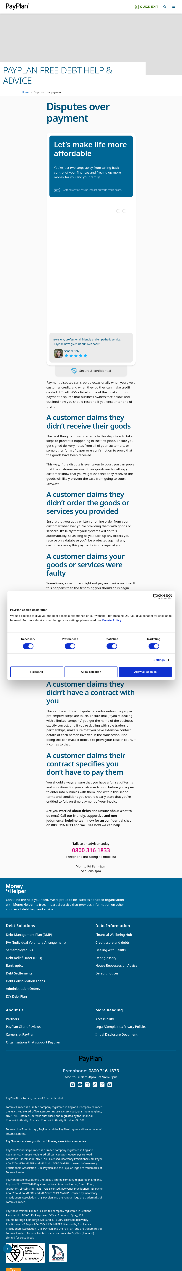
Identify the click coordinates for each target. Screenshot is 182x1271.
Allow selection (91, 671)
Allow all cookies (145, 671)
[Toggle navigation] (174, 7)
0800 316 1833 (104, 1071)
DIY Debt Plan (16, 996)
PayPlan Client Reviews (23, 1027)
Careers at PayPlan (20, 1034)
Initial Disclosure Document (117, 1034)
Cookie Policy (111, 620)
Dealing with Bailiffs (111, 950)
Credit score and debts (113, 942)
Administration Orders (23, 989)
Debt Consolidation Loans (25, 981)
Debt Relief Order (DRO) (24, 958)
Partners (12, 1019)
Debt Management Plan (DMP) (29, 935)
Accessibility (105, 1019)
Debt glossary (106, 958)
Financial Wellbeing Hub (114, 935)
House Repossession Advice (116, 965)
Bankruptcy (14, 965)
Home (25, 92)
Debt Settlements (19, 973)
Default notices (107, 973)
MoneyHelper (23, 904)
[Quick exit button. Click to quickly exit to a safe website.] (146, 7)
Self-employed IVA (19, 950)
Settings (159, 659)
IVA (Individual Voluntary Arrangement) (36, 942)
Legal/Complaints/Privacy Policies (121, 1027)
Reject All (36, 671)
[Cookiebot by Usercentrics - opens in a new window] (155, 596)
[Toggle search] (165, 7)
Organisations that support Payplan (33, 1042)
